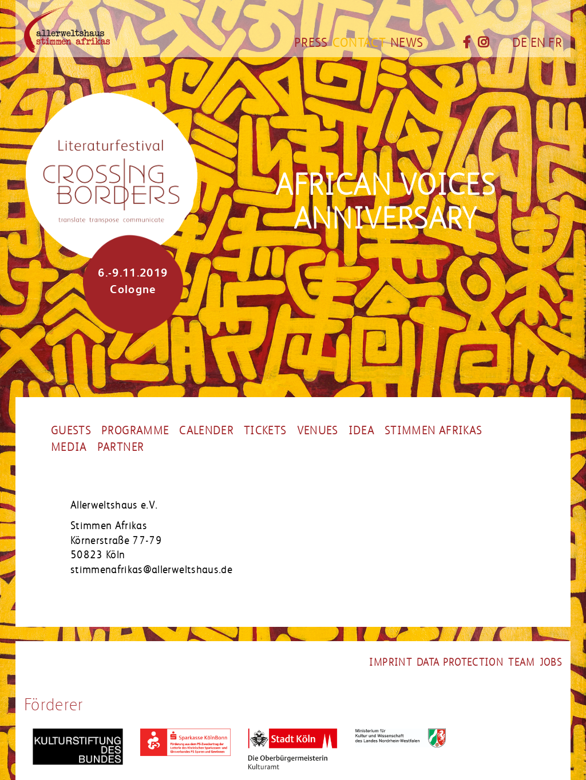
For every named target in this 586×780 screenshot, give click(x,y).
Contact (359, 43)
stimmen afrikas (433, 431)
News (406, 43)
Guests (71, 431)
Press (311, 43)
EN (538, 43)
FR (555, 43)
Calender (206, 431)
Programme (135, 431)
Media (69, 447)
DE (520, 43)
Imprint (390, 662)
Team (521, 662)
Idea (361, 431)
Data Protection (460, 662)
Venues (317, 431)
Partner (120, 447)
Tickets (265, 431)
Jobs (551, 662)
